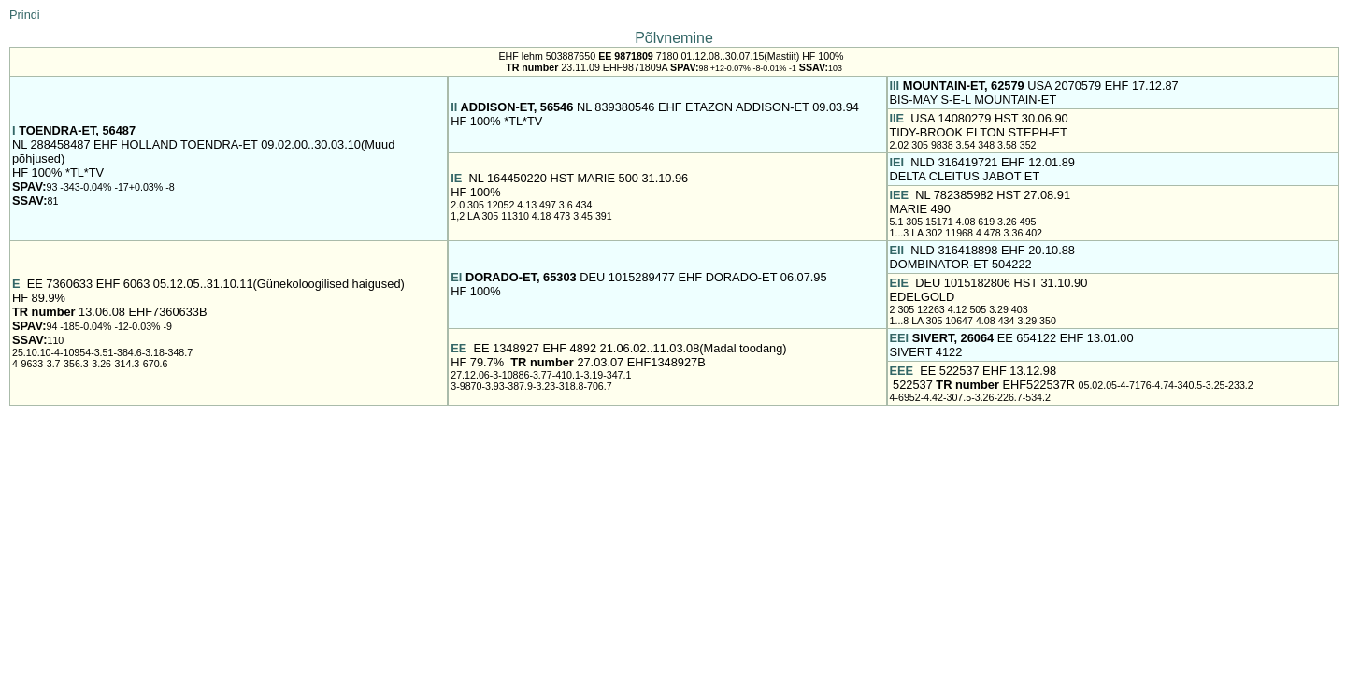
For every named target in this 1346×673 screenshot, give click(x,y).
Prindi (24, 14)
